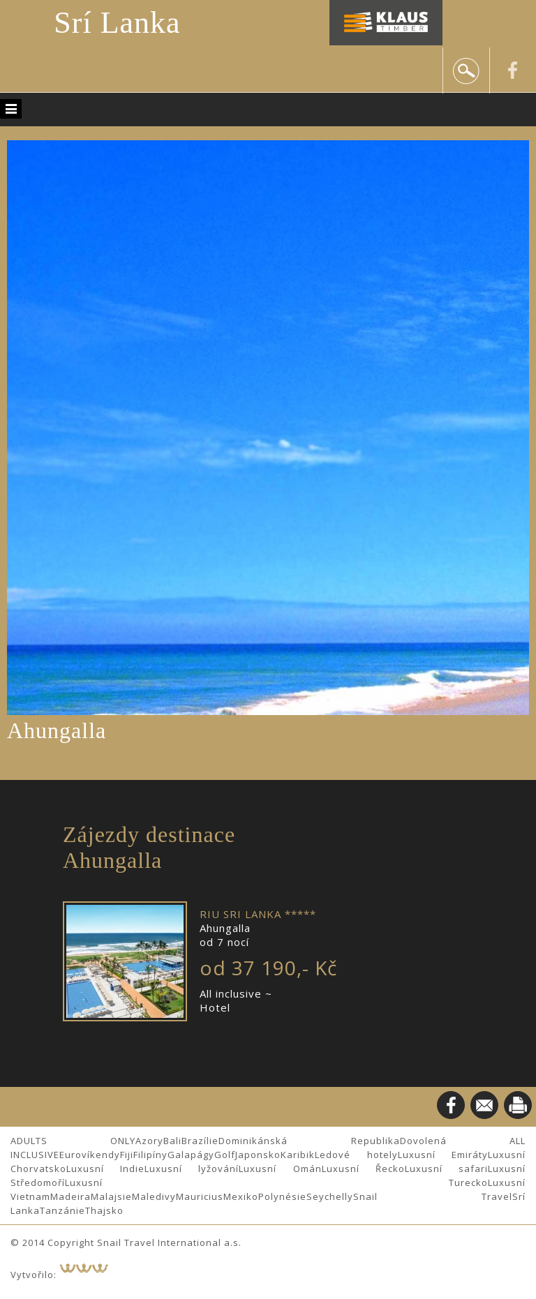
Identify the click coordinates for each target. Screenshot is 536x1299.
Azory (149, 1140)
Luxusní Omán (280, 1168)
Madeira (70, 1196)
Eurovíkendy (89, 1154)
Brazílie (199, 1140)
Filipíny (150, 1154)
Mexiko (240, 1196)
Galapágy (191, 1154)
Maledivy (154, 1196)
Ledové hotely (356, 1154)
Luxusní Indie (105, 1168)
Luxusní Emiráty (443, 1154)
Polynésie (282, 1196)
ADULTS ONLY (72, 1140)
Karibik (298, 1154)
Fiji (126, 1154)
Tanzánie (62, 1210)
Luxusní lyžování (191, 1168)
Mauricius (199, 1196)
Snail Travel (432, 1196)
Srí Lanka (117, 23)
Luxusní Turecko (276, 1182)
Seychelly (329, 1196)
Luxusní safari (446, 1168)
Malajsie (111, 1196)
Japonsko (258, 1154)
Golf (224, 1154)
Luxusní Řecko (363, 1168)
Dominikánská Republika (308, 1140)
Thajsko (104, 1210)
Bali (172, 1140)
